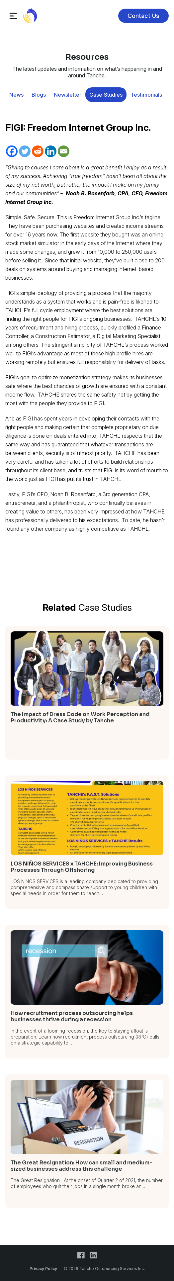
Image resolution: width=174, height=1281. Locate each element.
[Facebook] (12, 151)
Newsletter (67, 94)
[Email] (63, 151)
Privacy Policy (43, 1268)
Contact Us (143, 15)
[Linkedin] (50, 151)
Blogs (39, 94)
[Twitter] (25, 151)
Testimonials (146, 94)
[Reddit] (38, 151)
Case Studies (106, 94)
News (16, 94)
